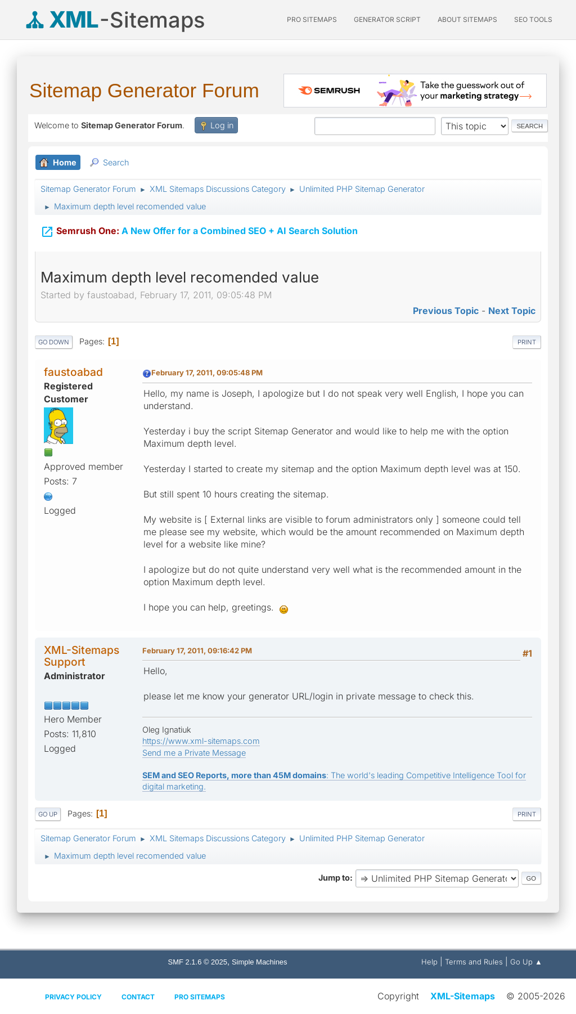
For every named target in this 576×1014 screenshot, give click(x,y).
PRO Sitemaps (312, 19)
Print (527, 342)
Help (429, 961)
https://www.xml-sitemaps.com (201, 741)
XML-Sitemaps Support (81, 655)
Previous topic (446, 310)
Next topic (512, 310)
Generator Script (387, 19)
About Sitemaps (467, 19)
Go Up (47, 814)
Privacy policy (73, 997)
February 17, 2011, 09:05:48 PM (207, 372)
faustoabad (73, 372)
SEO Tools (533, 19)
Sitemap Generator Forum (144, 90)
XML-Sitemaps (462, 996)
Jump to (334, 877)
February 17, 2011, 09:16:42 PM (197, 650)
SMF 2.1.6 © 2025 (197, 962)
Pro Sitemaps (199, 997)
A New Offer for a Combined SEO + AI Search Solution (199, 230)
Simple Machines (259, 962)
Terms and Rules (474, 961)
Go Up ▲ (526, 961)
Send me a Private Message (194, 752)
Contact (138, 997)
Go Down (53, 342)
